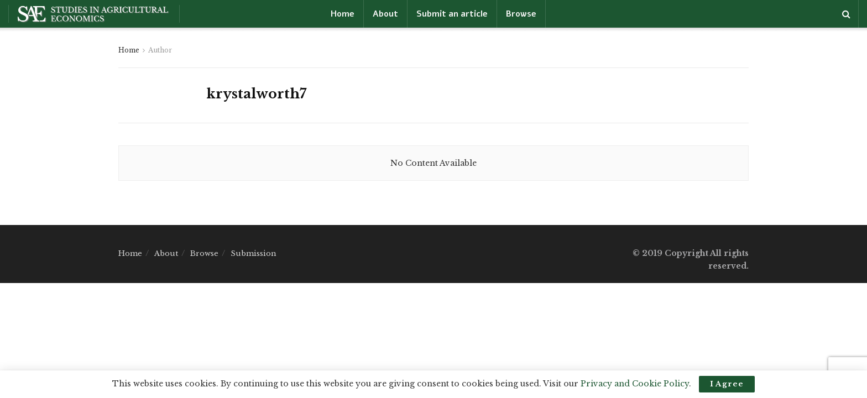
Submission (253, 253)
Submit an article (452, 13)
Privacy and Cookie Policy (635, 384)
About (385, 13)
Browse (521, 13)
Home (342, 13)
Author (160, 50)
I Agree (727, 384)
